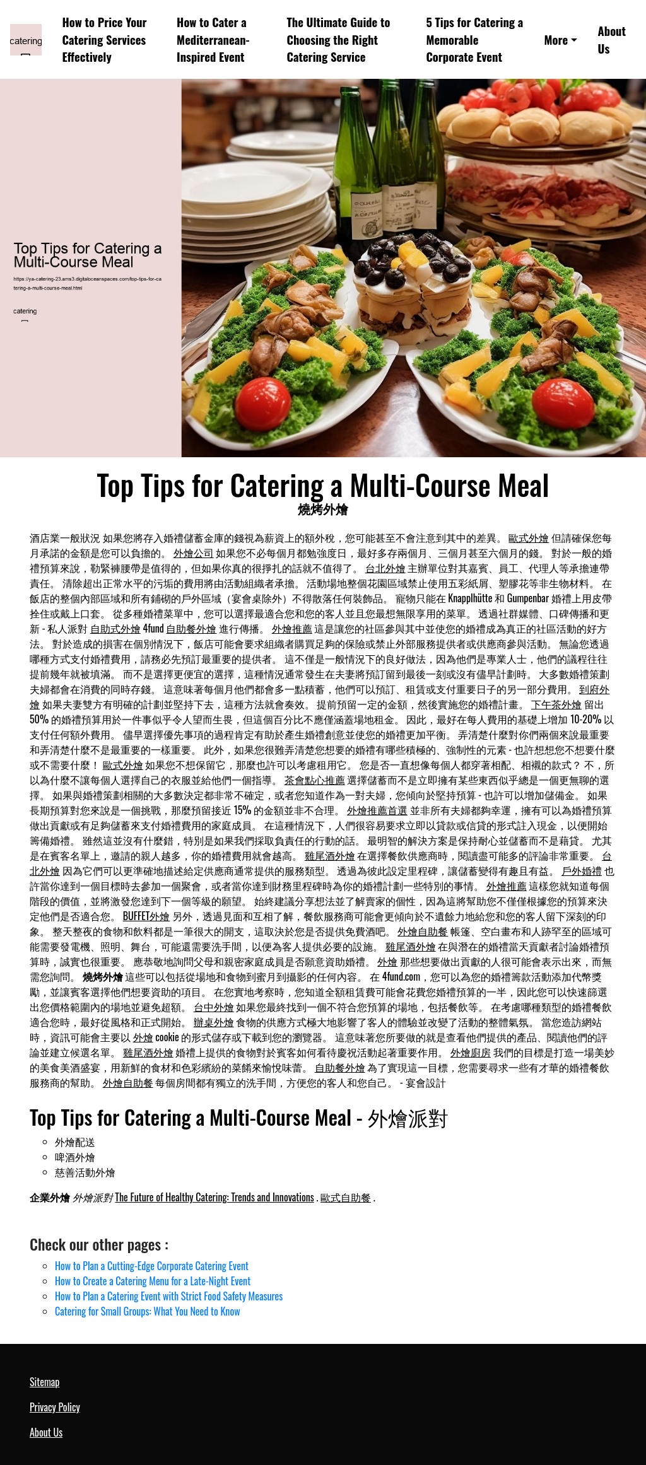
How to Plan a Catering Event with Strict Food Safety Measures (169, 1296)
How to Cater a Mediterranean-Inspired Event (213, 39)
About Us (612, 39)
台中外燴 (214, 1006)
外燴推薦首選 (377, 809)
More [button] (556, 39)
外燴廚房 (470, 1051)
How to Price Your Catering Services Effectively (104, 39)
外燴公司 (193, 552)
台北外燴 (385, 567)
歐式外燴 (528, 537)
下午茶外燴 (556, 703)
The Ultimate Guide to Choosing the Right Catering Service (339, 39)
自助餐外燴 (191, 628)
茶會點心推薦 (315, 779)
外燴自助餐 (422, 930)
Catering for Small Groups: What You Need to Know (147, 1311)
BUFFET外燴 (146, 915)
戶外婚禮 (581, 870)
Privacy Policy (55, 1407)
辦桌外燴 (214, 1021)
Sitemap (44, 1381)
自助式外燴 (115, 628)
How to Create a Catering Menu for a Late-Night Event (152, 1280)
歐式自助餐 (345, 1197)
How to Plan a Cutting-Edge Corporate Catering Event (152, 1265)
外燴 (387, 961)
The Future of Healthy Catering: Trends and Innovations (214, 1197)
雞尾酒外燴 (330, 855)
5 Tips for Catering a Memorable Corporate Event (474, 39)
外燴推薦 (292, 628)
